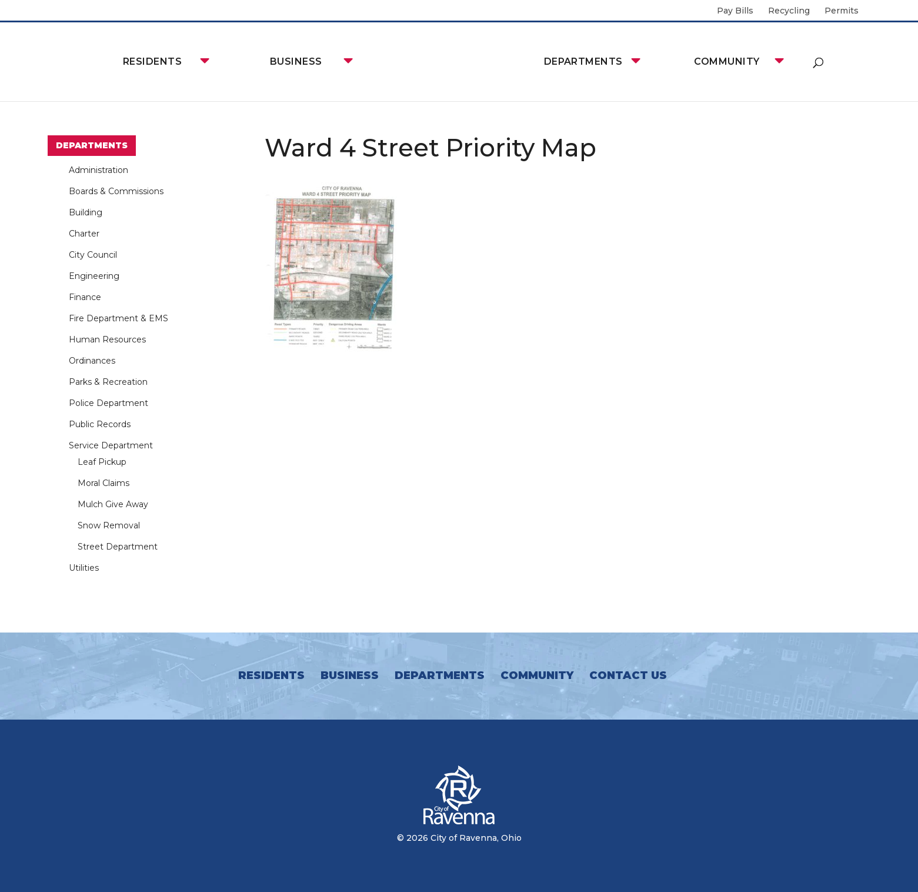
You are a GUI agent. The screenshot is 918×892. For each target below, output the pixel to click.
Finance (85, 297)
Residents (152, 61)
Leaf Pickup (102, 462)
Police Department (108, 403)
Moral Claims (103, 483)
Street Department (118, 546)
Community (726, 61)
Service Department (111, 445)
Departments (583, 61)
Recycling (789, 11)
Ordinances (92, 360)
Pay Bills (735, 11)
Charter (84, 233)
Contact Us (628, 675)
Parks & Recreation (108, 382)
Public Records (100, 424)
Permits (841, 11)
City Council (93, 254)
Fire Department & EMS (118, 318)
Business (296, 61)
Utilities (84, 568)
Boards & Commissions (116, 191)
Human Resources (107, 339)
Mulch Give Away (113, 504)
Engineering (94, 276)
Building (85, 212)
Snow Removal (109, 525)
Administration (98, 170)
